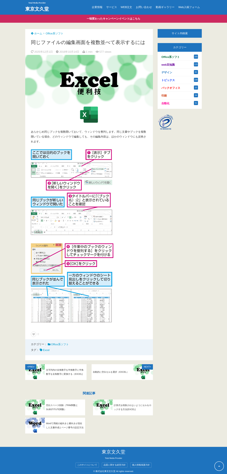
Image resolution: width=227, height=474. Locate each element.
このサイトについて (87, 465)
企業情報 (97, 7)
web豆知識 (168, 64)
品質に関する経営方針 (115, 465)
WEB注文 (126, 7)
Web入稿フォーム (189, 7)
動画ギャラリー (165, 7)
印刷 (164, 95)
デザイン (166, 72)
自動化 (165, 103)
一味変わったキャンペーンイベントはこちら (113, 18)
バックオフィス (170, 87)
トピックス (168, 80)
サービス (111, 7)
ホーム (36, 33)
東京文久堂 (37, 9)
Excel (46, 350)
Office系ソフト (54, 33)
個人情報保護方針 (141, 465)
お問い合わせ (144, 7)
